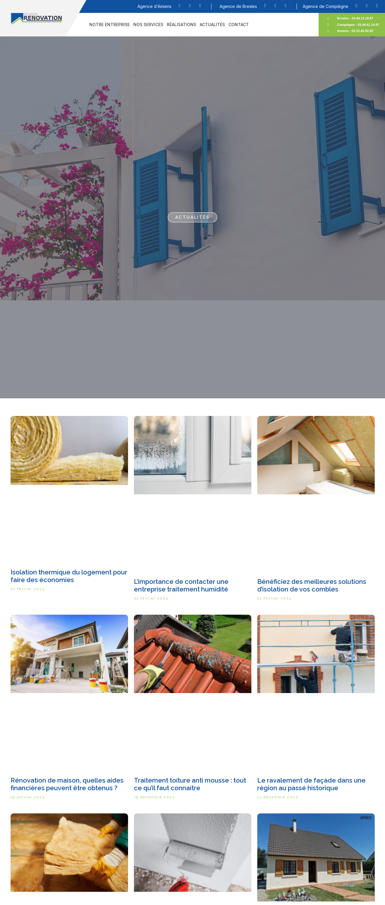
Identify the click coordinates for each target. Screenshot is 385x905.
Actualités (212, 24)
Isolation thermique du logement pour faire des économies (69, 576)
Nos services (148, 24)
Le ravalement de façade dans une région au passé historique (311, 784)
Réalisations (181, 24)
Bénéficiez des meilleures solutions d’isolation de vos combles (311, 585)
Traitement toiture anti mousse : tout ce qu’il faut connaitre (190, 784)
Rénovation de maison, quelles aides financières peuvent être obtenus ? (67, 784)
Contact (238, 24)
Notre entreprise (109, 24)
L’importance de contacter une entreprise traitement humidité (181, 585)
